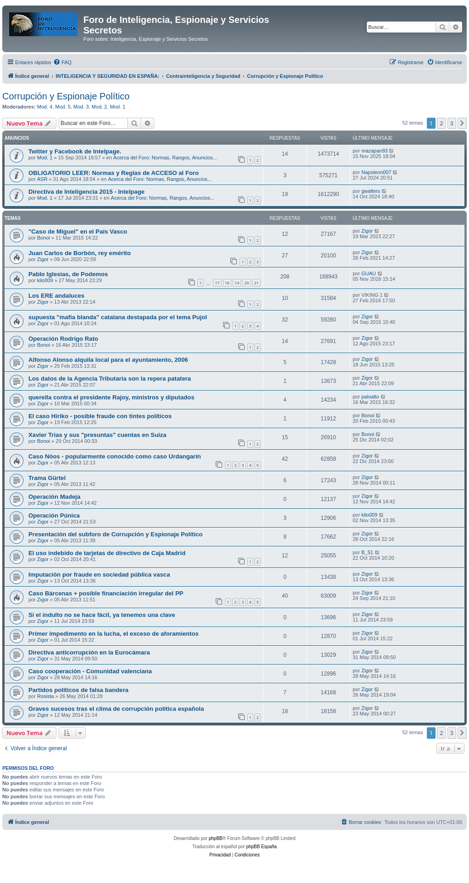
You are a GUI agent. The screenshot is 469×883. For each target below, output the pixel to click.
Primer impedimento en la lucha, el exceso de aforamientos (113, 633)
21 (256, 283)
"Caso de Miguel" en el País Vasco (77, 231)
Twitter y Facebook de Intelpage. (74, 151)
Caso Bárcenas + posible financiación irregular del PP (105, 593)
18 (227, 283)
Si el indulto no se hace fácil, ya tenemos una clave (101, 614)
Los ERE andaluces (56, 295)
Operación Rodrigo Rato (63, 338)
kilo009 (45, 280)
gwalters (370, 191)
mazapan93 (374, 150)
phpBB (216, 838)
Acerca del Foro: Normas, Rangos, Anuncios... (165, 157)
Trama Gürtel (46, 477)
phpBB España (261, 846)
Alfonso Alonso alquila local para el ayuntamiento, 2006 (108, 359)
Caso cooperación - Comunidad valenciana (90, 671)
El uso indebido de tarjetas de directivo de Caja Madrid (106, 553)
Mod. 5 (63, 106)
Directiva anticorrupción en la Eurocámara (89, 652)
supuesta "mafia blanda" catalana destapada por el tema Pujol (117, 317)
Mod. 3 (81, 106)
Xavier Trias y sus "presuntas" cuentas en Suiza (97, 434)
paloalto (370, 396)
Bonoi (43, 237)
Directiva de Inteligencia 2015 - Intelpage (86, 191)
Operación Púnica (54, 515)
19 (236, 283)
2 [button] (441, 123)
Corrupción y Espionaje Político (66, 96)
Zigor (367, 231)
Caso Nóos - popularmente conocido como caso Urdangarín (114, 456)
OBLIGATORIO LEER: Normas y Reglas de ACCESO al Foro (113, 172)
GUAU (368, 273)
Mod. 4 (45, 106)
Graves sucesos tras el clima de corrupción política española (116, 708)
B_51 (367, 552)
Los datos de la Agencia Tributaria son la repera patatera (109, 378)
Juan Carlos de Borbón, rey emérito (79, 253)
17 (217, 283)
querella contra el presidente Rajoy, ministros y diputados (111, 397)
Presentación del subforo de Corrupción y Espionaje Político (115, 534)
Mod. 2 (99, 106)
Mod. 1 (117, 106)
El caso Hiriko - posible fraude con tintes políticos (100, 416)
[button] (462, 123)
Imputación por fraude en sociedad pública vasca (99, 574)
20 (246, 283)
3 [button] (451, 123)
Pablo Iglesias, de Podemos (68, 274)
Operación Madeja (54, 496)
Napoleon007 (376, 172)
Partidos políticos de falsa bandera (78, 690)
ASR (42, 179)
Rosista (45, 696)
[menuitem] (62, 62)
